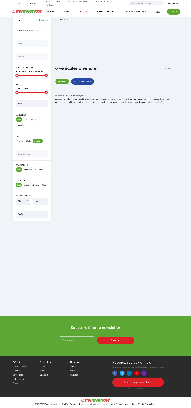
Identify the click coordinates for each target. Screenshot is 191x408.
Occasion (35, 119)
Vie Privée (17, 371)
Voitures (50, 11)
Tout (19, 119)
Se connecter (173, 3)
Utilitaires (83, 11)
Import (20, 125)
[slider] (16, 75)
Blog (48, 2)
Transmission (23, 165)
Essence (35, 185)
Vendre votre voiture (84, 81)
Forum (58, 2)
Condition (21, 115)
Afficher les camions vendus (29, 30)
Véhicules (65, 20)
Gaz (44, 185)
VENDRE (173, 11)
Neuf (26, 119)
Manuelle (28, 169)
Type (18, 136)
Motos (66, 11)
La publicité (18, 375)
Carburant (22, 180)
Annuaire (83, 2)
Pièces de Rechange (106, 11)
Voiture (20, 141)
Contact (70, 2)
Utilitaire (37, 141)
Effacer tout (43, 20)
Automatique (40, 169)
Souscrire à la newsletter (138, 382)
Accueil (58, 20)
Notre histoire (18, 379)
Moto (28, 141)
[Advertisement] (32, 268)
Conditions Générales (22, 366)
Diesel (26, 185)
